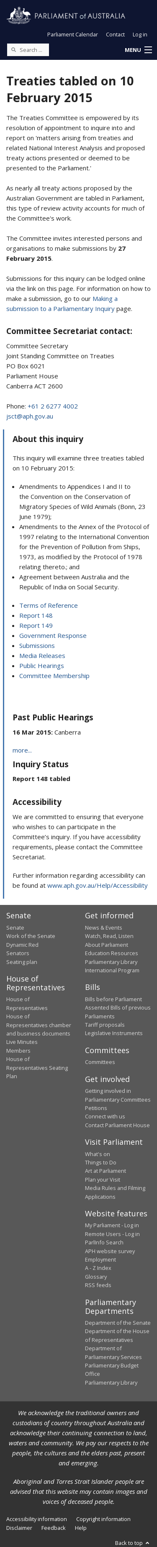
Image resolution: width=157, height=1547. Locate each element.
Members (18, 1050)
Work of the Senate (30, 936)
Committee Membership (54, 675)
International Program (112, 970)
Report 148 (36, 615)
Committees (100, 1062)
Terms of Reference (48, 605)
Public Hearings (41, 665)
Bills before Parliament (113, 999)
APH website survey (110, 1251)
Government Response (53, 635)
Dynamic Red (22, 944)
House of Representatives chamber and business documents (38, 1024)
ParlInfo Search (104, 1242)
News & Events (103, 927)
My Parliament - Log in (112, 1225)
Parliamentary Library (111, 962)
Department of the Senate (118, 1322)
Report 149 (36, 625)
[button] (138, 50)
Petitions (96, 1108)
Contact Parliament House (117, 1125)
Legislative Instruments (114, 1033)
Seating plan (21, 962)
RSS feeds (98, 1285)
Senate (15, 927)
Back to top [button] (133, 1543)
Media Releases (42, 655)
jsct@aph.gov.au (29, 416)
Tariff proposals (105, 1024)
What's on (97, 1154)
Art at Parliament (105, 1170)
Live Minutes (22, 1042)
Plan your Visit (102, 1179)
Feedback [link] (53, 1528)
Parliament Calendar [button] (72, 34)
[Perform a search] (13, 49)
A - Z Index (98, 1268)
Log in (140, 34)
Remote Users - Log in (112, 1234)
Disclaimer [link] (19, 1528)
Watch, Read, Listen (109, 936)
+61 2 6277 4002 (53, 406)
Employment (100, 1259)
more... (22, 750)
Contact (115, 34)
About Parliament (106, 944)
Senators (17, 953)
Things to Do (100, 1162)
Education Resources (111, 953)
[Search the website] (28, 50)
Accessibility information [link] (36, 1519)
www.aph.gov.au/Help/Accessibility (97, 885)
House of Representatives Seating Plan (37, 1067)
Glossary (96, 1276)
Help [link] (81, 1528)
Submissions (37, 645)
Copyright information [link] (103, 1519)
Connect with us (105, 1116)
